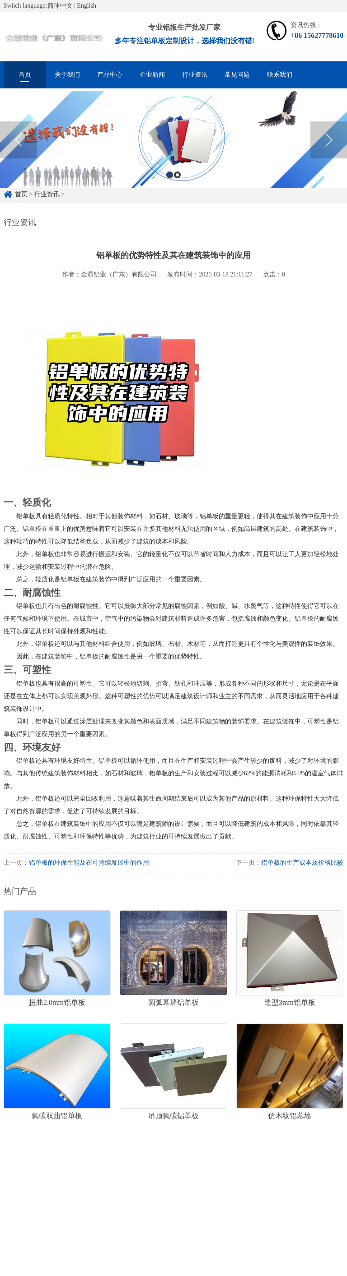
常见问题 (237, 74)
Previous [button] (18, 152)
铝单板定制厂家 (109, 1182)
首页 (25, 74)
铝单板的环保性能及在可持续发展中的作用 (89, 862)
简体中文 (60, 5)
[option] (173, 153)
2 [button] (177, 187)
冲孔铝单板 (193, 1182)
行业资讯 (194, 74)
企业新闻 (152, 74)
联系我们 (279, 74)
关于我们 (67, 74)
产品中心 (109, 74)
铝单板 (154, 1182)
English (86, 5)
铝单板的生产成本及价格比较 (302, 862)
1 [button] (169, 187)
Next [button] (328, 152)
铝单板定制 (58, 1182)
